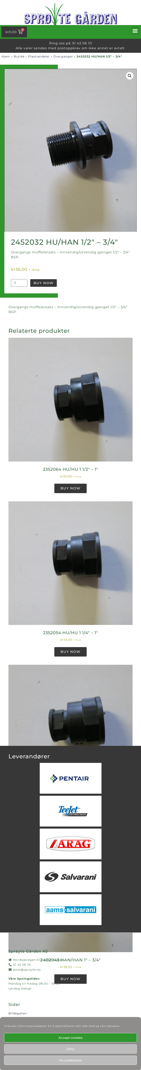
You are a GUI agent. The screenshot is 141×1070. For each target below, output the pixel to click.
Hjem (5, 56)
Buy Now (44, 283)
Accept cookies (70, 1038)
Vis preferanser (70, 1060)
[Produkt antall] (19, 283)
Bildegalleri (17, 1013)
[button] (135, 30)
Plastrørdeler (39, 56)
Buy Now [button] (70, 488)
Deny (70, 1049)
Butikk (19, 56)
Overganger (63, 56)
